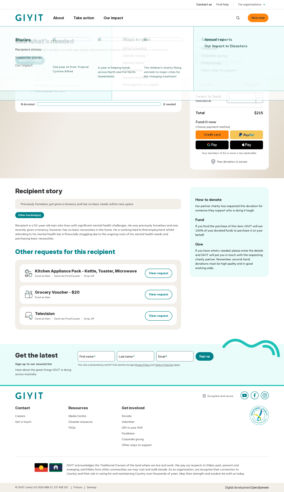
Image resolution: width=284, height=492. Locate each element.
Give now (258, 18)
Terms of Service (164, 365)
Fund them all (203, 100)
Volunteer (128, 422)
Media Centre (77, 416)
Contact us (204, 4)
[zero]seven (260, 487)
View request (158, 273)
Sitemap (91, 487)
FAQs (72, 427)
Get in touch (23, 422)
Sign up (204, 356)
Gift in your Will (132, 427)
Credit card (212, 134)
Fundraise (128, 433)
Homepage (29, 18)
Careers (20, 416)
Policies (78, 487)
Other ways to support (137, 445)
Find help (222, 4)
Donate (127, 416)
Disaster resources (80, 422)
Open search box (238, 18)
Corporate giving (133, 439)
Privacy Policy (142, 365)
